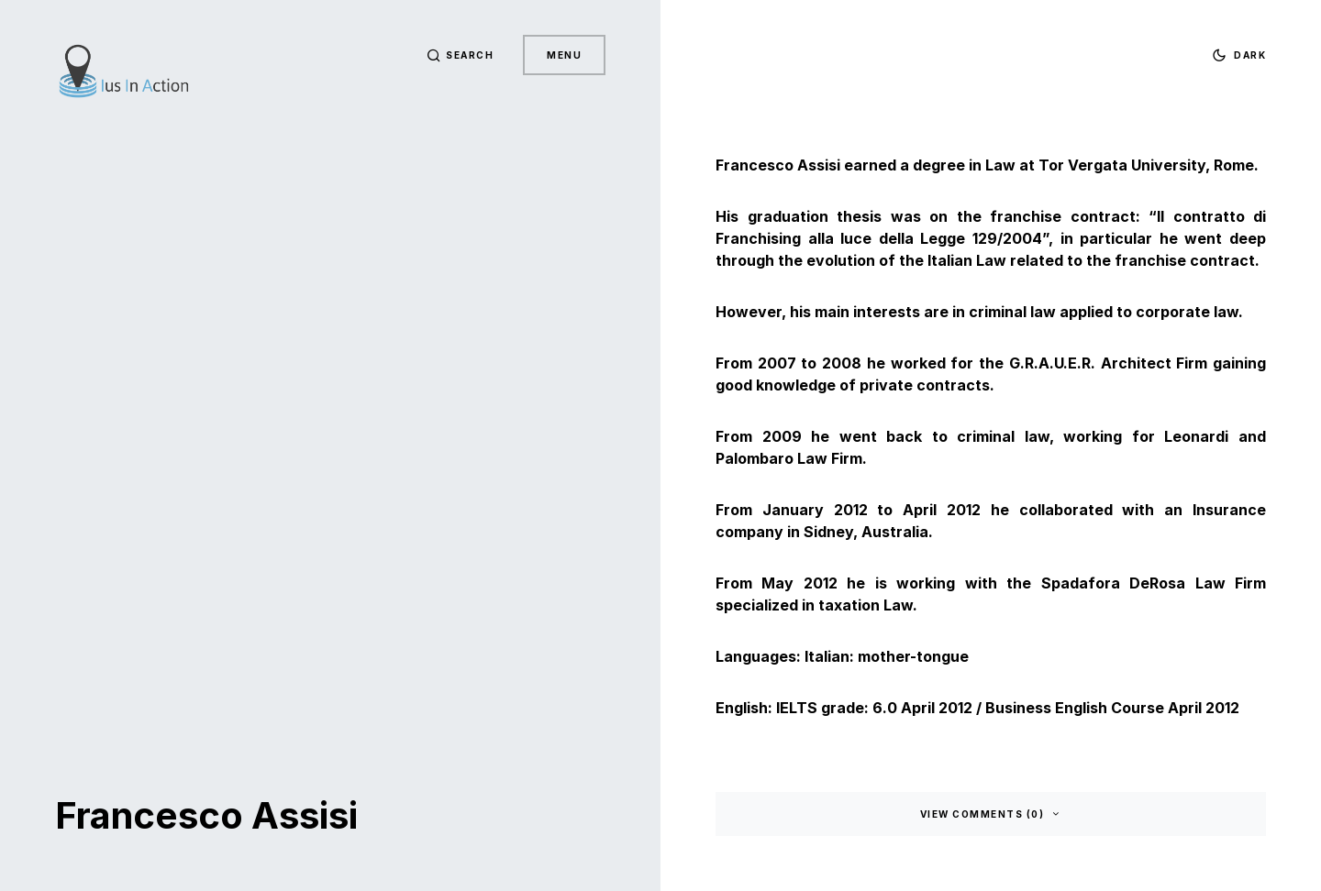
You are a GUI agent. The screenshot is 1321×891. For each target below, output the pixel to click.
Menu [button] (564, 55)
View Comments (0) (982, 814)
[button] (460, 55)
